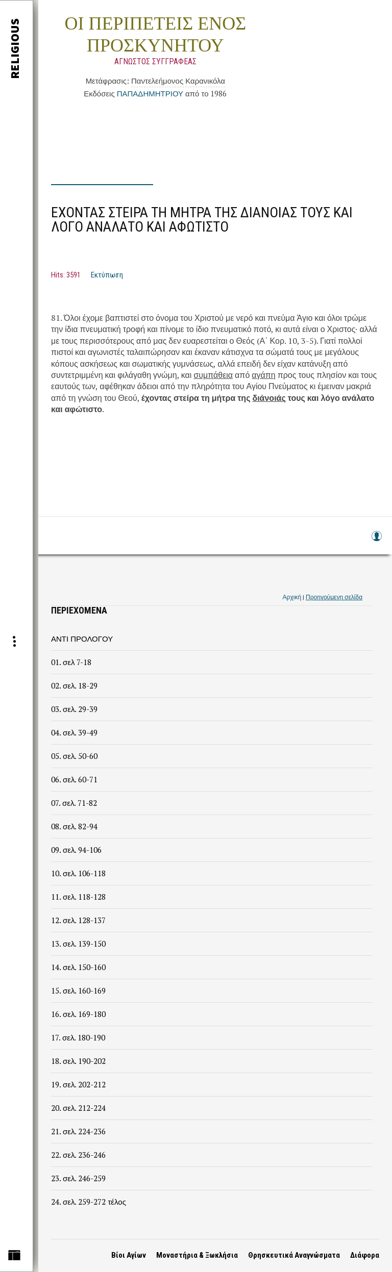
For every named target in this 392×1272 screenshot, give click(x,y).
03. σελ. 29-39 (74, 709)
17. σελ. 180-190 (78, 1037)
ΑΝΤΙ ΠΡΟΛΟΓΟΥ (82, 638)
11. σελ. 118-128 (78, 897)
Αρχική (292, 597)
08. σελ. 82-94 (74, 826)
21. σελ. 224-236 (78, 1131)
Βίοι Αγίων (128, 1255)
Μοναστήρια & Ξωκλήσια (197, 1255)
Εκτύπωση (107, 274)
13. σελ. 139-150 (78, 943)
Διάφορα (364, 1255)
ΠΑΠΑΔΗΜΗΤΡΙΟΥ (150, 93)
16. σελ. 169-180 (78, 1014)
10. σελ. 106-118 (78, 873)
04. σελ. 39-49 (74, 732)
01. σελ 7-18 (71, 662)
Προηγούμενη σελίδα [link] (334, 597)
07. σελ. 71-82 (74, 803)
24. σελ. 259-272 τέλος (88, 1202)
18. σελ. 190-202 (78, 1061)
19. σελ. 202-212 (78, 1084)
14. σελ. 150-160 (78, 967)
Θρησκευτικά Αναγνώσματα (294, 1255)
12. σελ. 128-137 (78, 920)
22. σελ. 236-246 (78, 1155)
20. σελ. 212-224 (78, 1108)
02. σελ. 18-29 (74, 685)
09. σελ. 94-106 (76, 850)
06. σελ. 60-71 (74, 779)
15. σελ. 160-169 (78, 990)
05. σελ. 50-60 (74, 756)
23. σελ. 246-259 (78, 1178)
